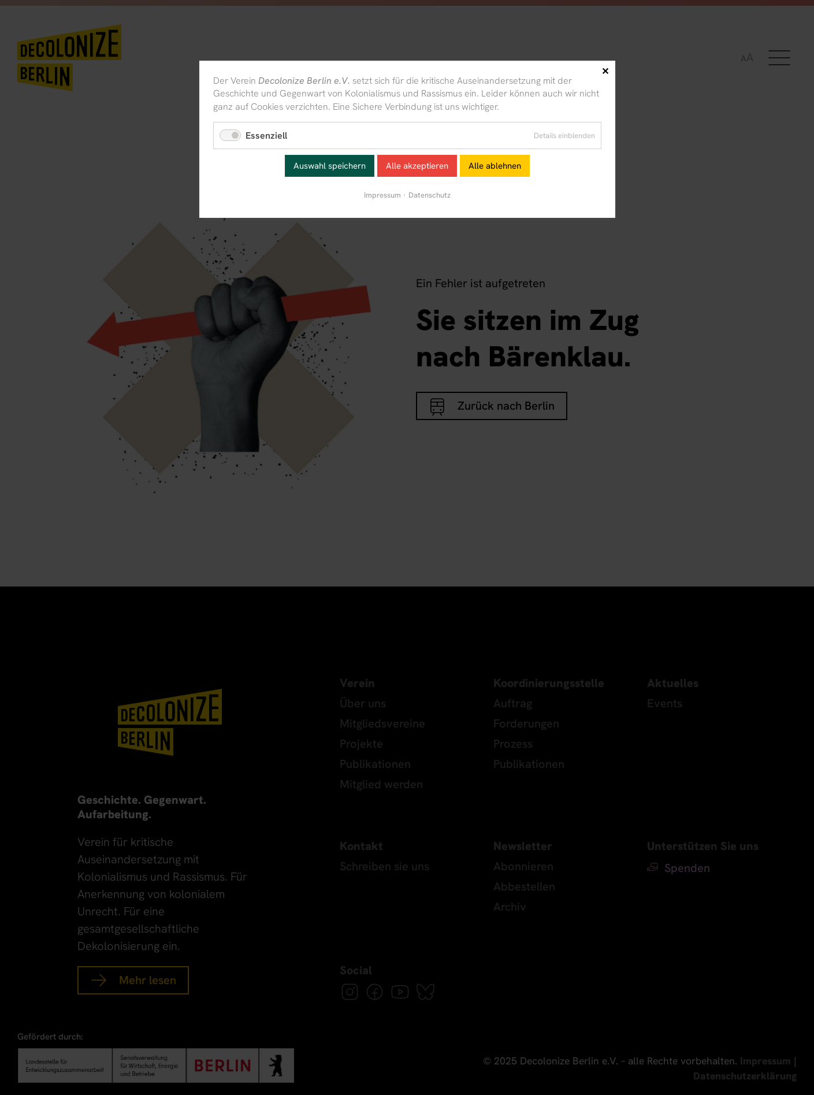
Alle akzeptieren (417, 166)
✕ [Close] (605, 71)
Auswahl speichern (329, 166)
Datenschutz (429, 195)
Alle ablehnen (495, 166)
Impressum (382, 195)
